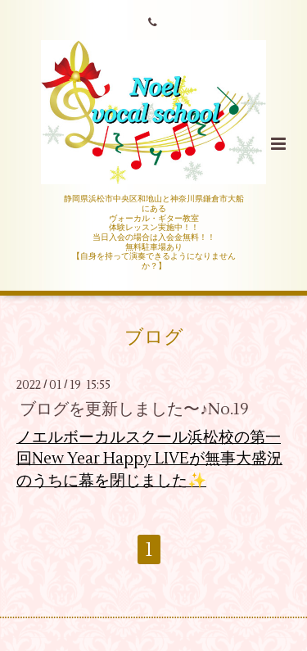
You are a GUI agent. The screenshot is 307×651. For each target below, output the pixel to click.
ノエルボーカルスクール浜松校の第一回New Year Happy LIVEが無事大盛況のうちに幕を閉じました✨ (149, 459)
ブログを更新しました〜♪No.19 (134, 409)
